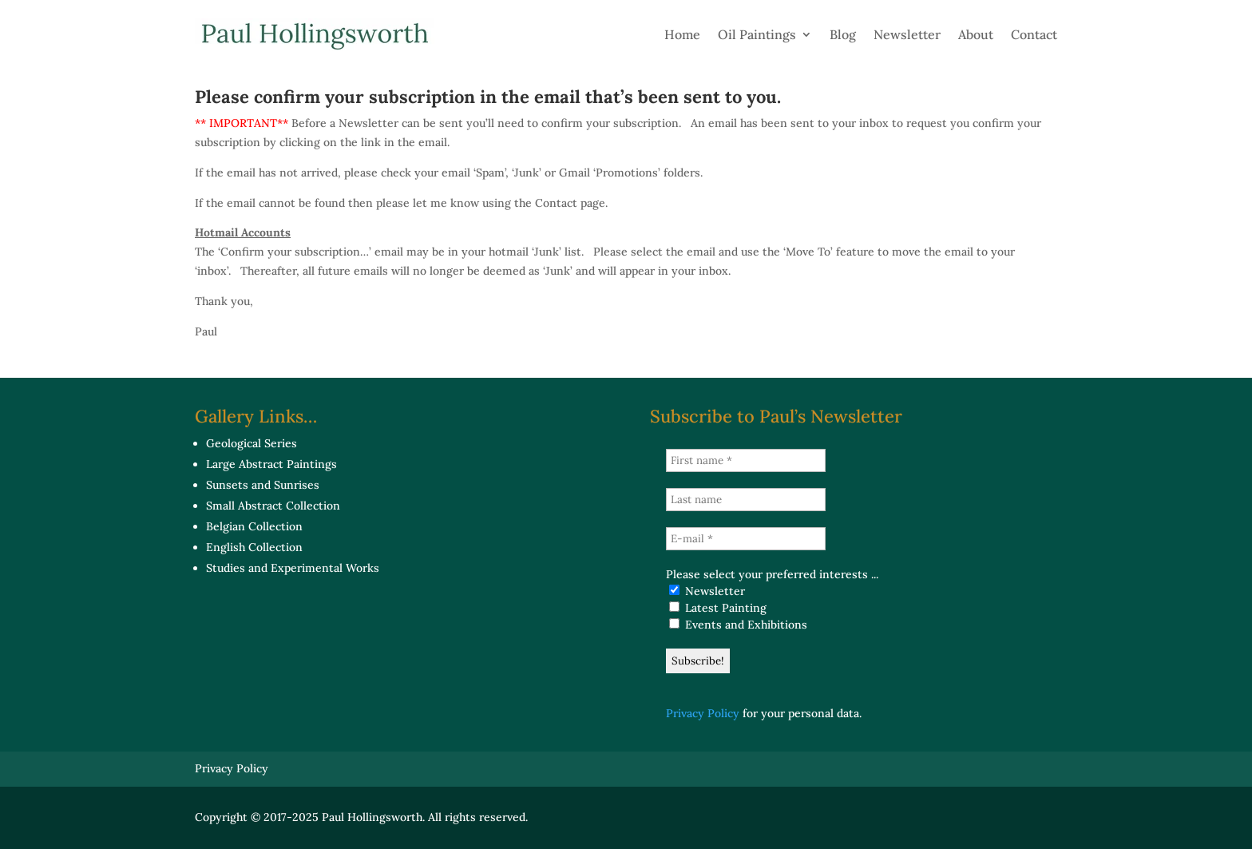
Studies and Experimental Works (292, 568)
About (975, 34)
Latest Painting (718, 608)
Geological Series (251, 443)
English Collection (254, 547)
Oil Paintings (757, 34)
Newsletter (907, 34)
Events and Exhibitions (738, 624)
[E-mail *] (746, 538)
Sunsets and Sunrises (262, 485)
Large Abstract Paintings (271, 464)
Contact (1034, 34)
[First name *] (746, 460)
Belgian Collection (254, 526)
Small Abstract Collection (273, 505)
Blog (843, 34)
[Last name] (746, 499)
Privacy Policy (702, 713)
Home (682, 34)
